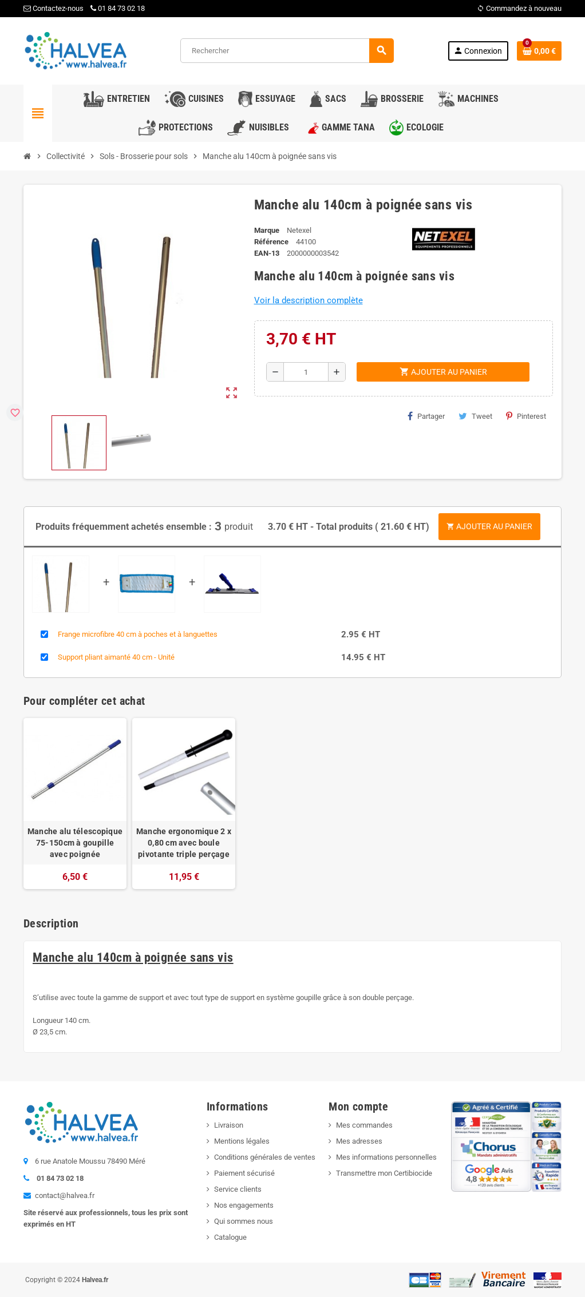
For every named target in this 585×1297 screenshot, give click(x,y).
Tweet (475, 416)
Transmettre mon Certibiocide (384, 1172)
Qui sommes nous (243, 1220)
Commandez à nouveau (519, 8)
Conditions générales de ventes (264, 1156)
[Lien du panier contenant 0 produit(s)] (539, 51)
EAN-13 (266, 253)
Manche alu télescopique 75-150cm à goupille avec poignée (74, 842)
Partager (426, 416)
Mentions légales (242, 1140)
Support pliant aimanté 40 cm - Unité (116, 656)
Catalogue (230, 1236)
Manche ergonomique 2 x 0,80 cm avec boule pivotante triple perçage (183, 842)
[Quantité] (306, 372)
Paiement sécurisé (244, 1172)
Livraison (228, 1124)
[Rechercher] (286, 50)
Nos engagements (244, 1204)
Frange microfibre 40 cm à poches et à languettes (138, 633)
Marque (266, 230)
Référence (271, 241)
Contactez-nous (53, 8)
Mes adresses (359, 1140)
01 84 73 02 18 (117, 8)
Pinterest (526, 416)
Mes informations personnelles (386, 1156)
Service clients (238, 1188)
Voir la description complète (308, 300)
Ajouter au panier (489, 525)
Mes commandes (364, 1124)
